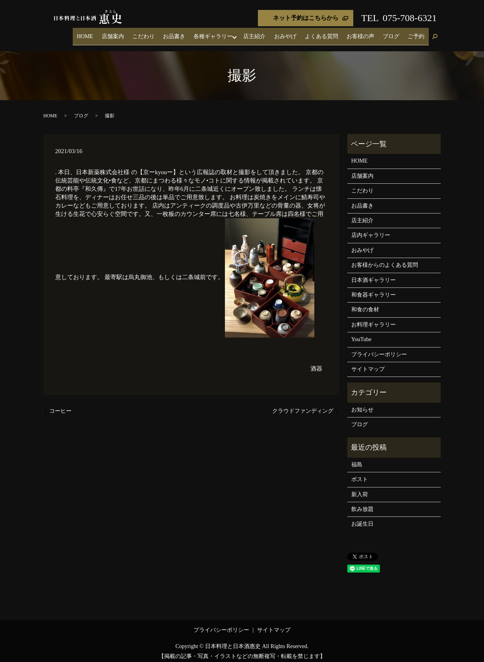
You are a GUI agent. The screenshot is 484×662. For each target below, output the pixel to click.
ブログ (398, 34)
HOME (134, 34)
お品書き (208, 34)
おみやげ (308, 34)
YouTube (361, 334)
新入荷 (359, 489)
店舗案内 (157, 34)
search (435, 34)
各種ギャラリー (242, 34)
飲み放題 (362, 504)
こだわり (182, 34)
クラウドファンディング (302, 406)
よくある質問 (339, 34)
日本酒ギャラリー (373, 275)
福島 (356, 459)
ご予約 (418, 34)
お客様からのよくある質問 (384, 260)
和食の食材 (365, 305)
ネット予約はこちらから (306, 18)
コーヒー (60, 406)
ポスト (359, 475)
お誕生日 (362, 519)
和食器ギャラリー (373, 290)
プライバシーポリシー (379, 349)
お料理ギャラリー (373, 319)
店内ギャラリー (370, 230)
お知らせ (362, 405)
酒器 (316, 363)
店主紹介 (282, 34)
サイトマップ (368, 364)
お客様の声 (373, 34)
